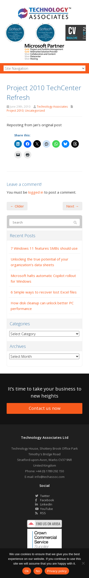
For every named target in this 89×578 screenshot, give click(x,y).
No (38, 571)
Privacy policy (57, 571)
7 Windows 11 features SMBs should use (44, 248)
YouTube (44, 509)
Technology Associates (52, 107)
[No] (83, 563)
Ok (27, 571)
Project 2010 (15, 111)
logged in (35, 192)
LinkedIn (43, 504)
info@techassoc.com (50, 477)
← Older (17, 206)
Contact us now (45, 408)
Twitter (42, 496)
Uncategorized (35, 111)
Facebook (44, 500)
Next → (72, 206)
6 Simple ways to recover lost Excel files (44, 292)
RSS (40, 513)
